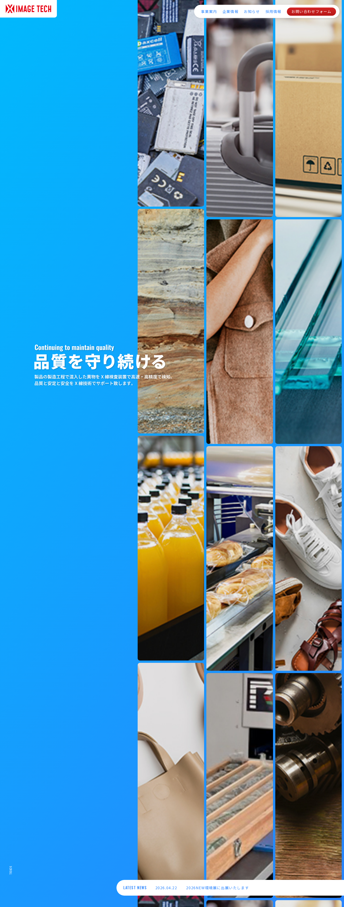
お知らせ (252, 11)
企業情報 (230, 11)
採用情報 (273, 11)
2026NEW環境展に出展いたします (217, 887)
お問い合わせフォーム (311, 11)
